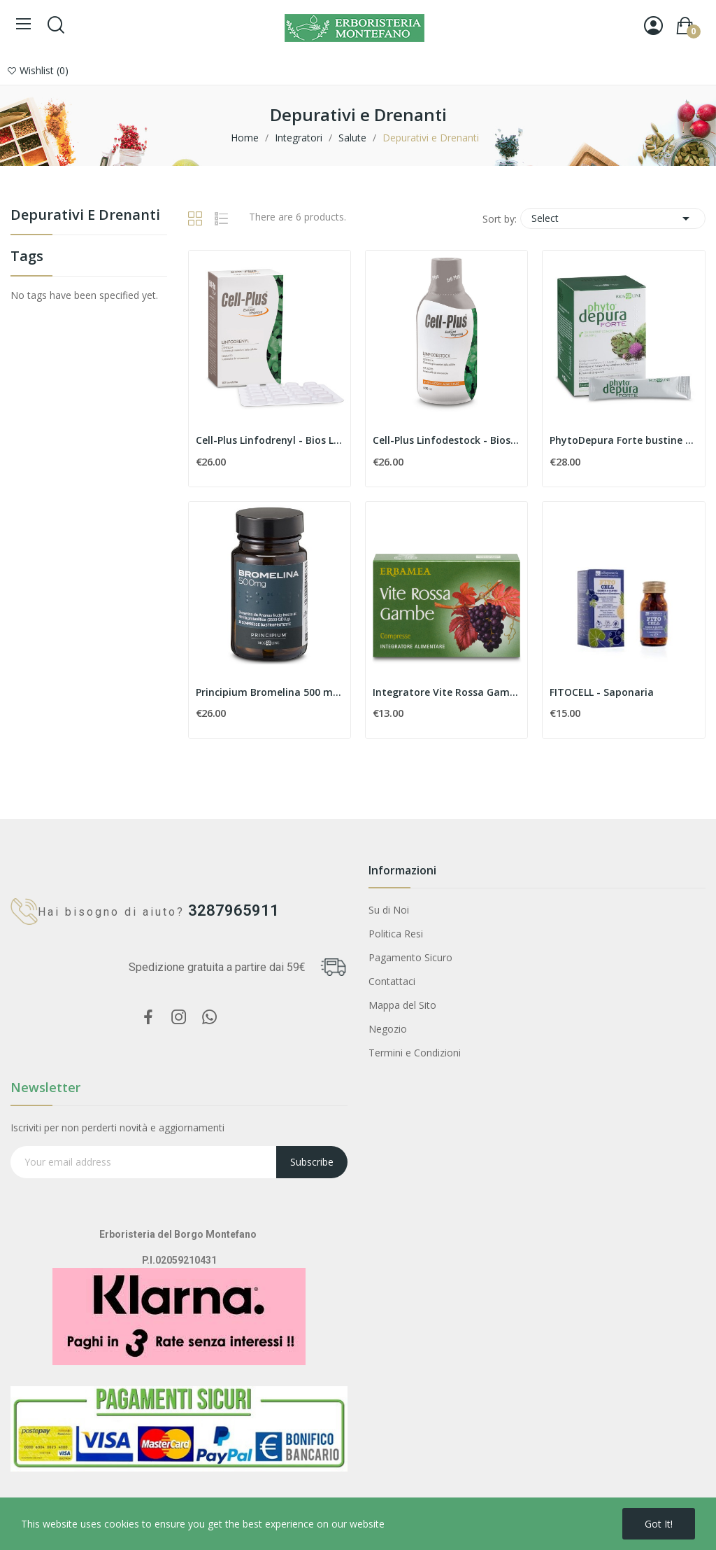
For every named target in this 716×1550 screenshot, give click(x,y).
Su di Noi (388, 909)
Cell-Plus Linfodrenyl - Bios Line (269, 440)
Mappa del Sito (402, 1005)
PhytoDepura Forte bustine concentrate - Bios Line (623, 440)
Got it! (659, 1523)
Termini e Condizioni (414, 1052)
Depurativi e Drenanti (85, 216)
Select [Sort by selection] (612, 218)
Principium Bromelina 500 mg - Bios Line (269, 692)
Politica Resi (395, 933)
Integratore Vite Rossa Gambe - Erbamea (446, 692)
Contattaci (391, 981)
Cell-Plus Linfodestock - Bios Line (446, 440)
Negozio (387, 1028)
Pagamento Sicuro (410, 957)
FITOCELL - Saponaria (602, 692)
